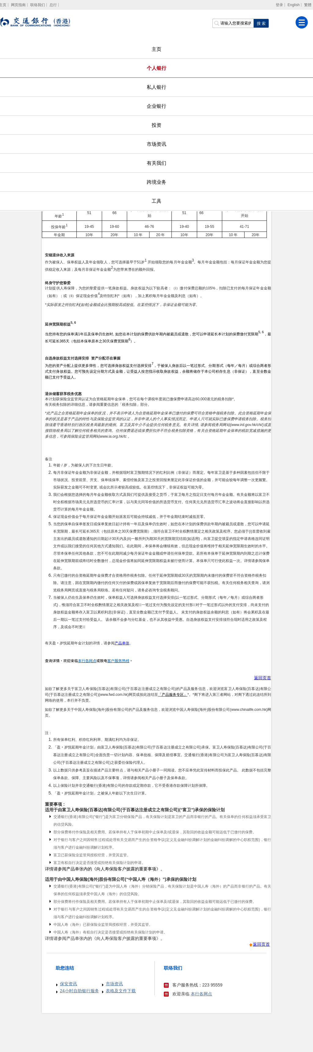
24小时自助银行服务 (79, 990)
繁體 (307, 5)
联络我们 (37, 5)
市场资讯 (156, 144)
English (294, 5)
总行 (53, 5)
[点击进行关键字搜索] (261, 23)
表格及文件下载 (121, 990)
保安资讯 (68, 983)
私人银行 (156, 87)
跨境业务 (156, 182)
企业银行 (156, 106)
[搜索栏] (232, 23)
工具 (156, 201)
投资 (156, 125)
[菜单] (302, 22)
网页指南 (18, 5)
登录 (279, 5)
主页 (156, 49)
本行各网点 (201, 993)
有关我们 (156, 163)
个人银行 (156, 68)
